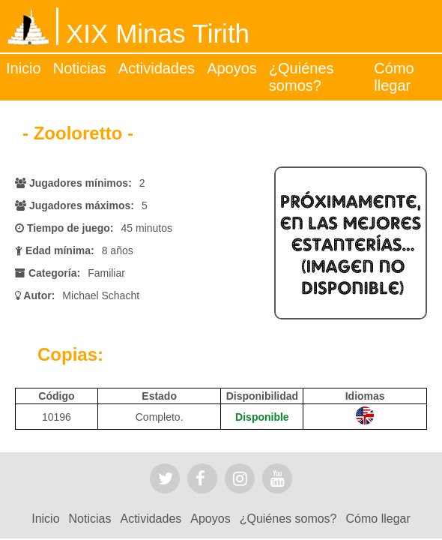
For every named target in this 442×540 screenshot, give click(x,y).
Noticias (79, 68)
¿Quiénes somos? (301, 77)
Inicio (23, 68)
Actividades (156, 68)
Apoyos (232, 68)
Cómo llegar (394, 77)
